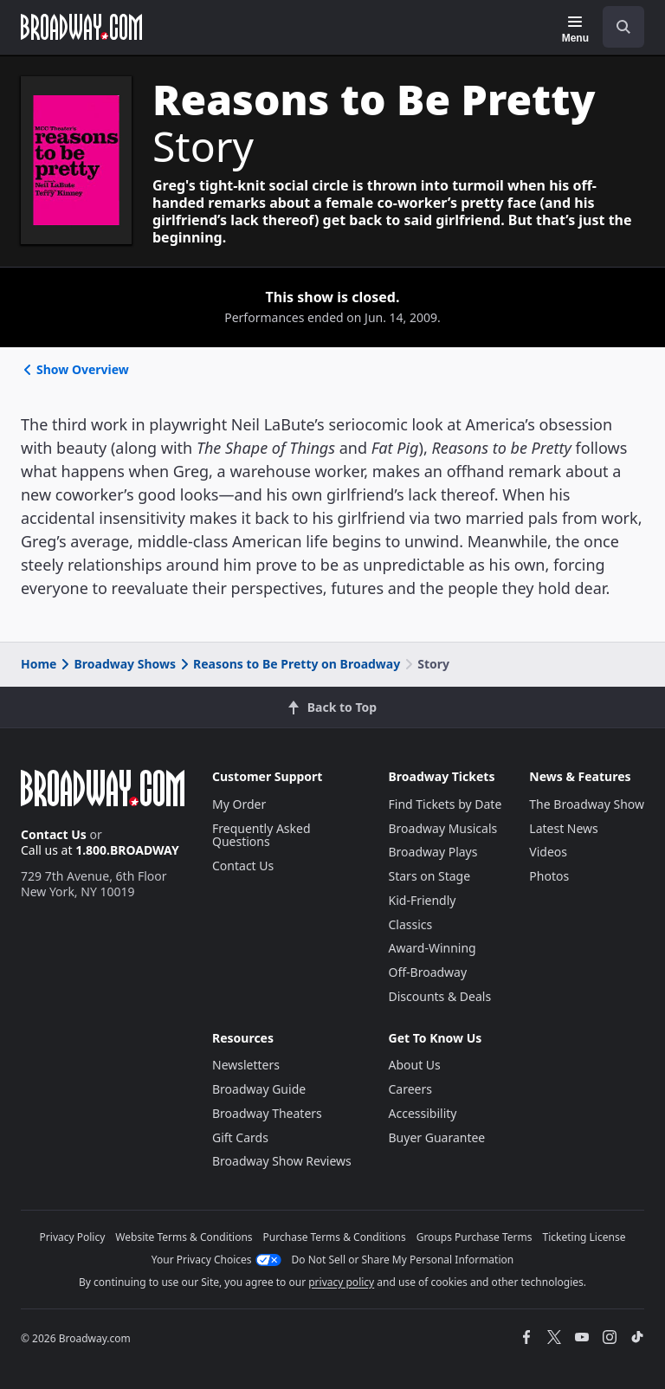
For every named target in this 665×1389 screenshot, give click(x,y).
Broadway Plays (433, 851)
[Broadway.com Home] (81, 27)
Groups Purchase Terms (474, 1237)
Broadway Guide (259, 1089)
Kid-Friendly (422, 900)
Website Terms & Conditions (183, 1237)
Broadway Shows (117, 664)
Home (38, 664)
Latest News (563, 828)
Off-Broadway (428, 972)
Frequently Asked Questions (261, 835)
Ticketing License (584, 1237)
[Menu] (575, 29)
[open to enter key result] (623, 27)
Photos (549, 876)
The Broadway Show (586, 804)
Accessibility (423, 1113)
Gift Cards (240, 1137)
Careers (410, 1089)
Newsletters (246, 1064)
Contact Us (54, 834)
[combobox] (616, 27)
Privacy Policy (73, 1237)
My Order (239, 804)
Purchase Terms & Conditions (334, 1237)
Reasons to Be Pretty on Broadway (289, 664)
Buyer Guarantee (437, 1137)
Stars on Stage (430, 876)
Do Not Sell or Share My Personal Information (403, 1259)
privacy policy (341, 1282)
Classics (411, 924)
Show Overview (75, 369)
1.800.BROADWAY (127, 850)
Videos (548, 851)
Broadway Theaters (267, 1113)
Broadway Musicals (443, 828)
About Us (415, 1064)
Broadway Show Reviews (282, 1161)
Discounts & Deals (440, 996)
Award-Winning (432, 948)
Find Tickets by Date (445, 804)
